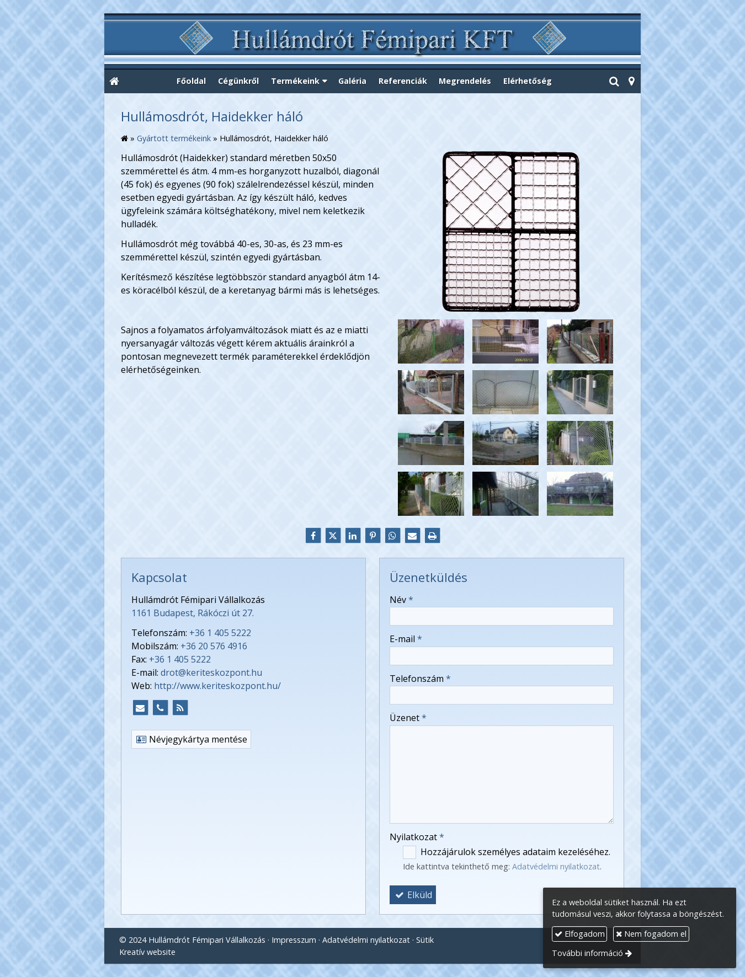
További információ (587, 953)
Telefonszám (420, 678)
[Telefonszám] (160, 708)
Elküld (412, 895)
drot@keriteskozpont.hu (211, 672)
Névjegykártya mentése (191, 739)
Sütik (425, 940)
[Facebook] (313, 535)
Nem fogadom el (651, 933)
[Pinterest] (372, 535)
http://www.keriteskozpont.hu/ (217, 686)
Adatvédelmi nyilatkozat (556, 866)
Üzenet (408, 718)
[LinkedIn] (352, 535)
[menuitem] (191, 82)
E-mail (406, 639)
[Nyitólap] (372, 42)
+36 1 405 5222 (220, 633)
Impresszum (294, 940)
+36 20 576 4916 (213, 646)
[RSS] (180, 708)
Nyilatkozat (417, 837)
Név (401, 600)
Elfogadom (580, 933)
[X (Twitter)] (333, 535)
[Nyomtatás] (432, 535)
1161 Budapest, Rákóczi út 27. (192, 613)
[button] (631, 82)
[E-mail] (412, 535)
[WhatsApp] (392, 535)
